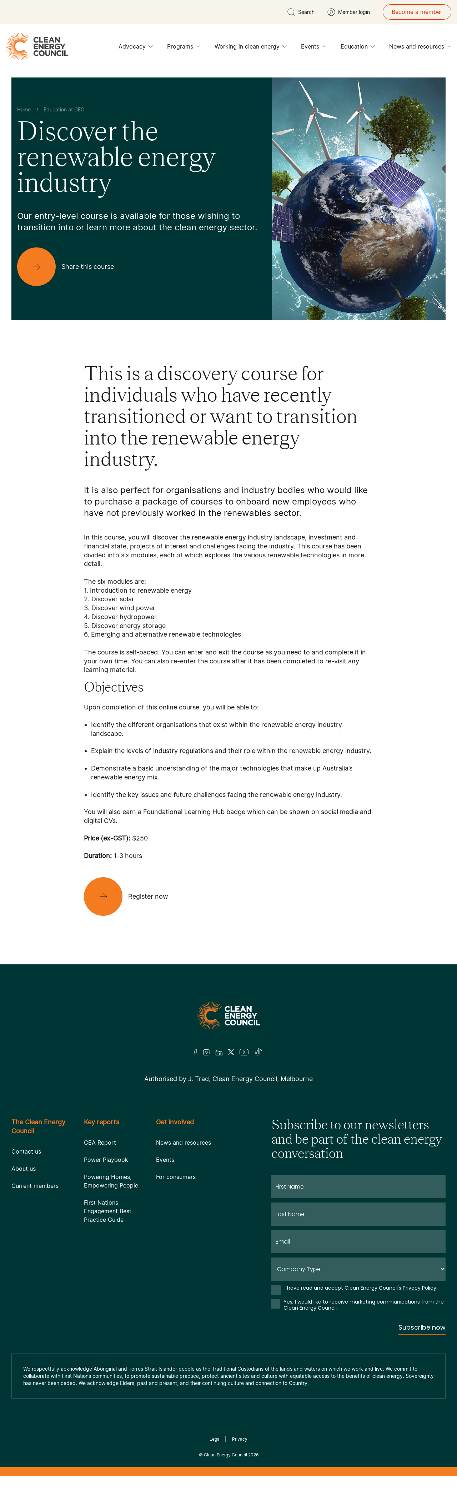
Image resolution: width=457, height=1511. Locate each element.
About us (23, 1168)
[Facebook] (195, 1052)
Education (358, 48)
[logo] (37, 46)
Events (313, 48)
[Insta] (206, 1052)
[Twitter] (231, 1052)
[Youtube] (244, 1052)
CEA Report (100, 1142)
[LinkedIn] (218, 1052)
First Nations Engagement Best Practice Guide (107, 1211)
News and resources (420, 48)
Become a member (417, 11)
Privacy (239, 1439)
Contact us (26, 1151)
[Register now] (132, 896)
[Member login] (348, 12)
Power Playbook (106, 1159)
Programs (183, 48)
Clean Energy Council (225, 1454)
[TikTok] (258, 1052)
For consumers (176, 1176)
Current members (35, 1185)
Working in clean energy (251, 48)
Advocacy (136, 48)
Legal (215, 1439)
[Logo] (228, 1016)
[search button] (301, 12)
